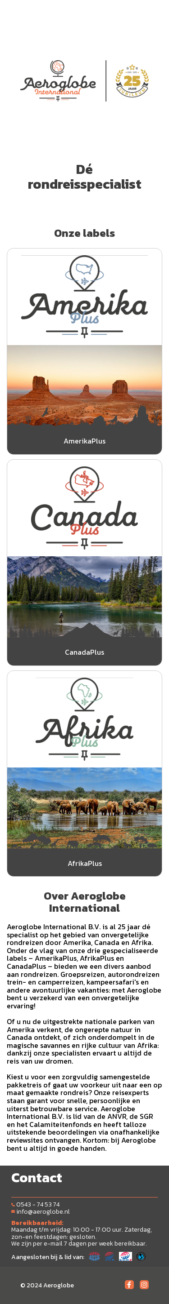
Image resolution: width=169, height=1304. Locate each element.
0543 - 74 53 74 (35, 1204)
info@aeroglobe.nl (40, 1211)
